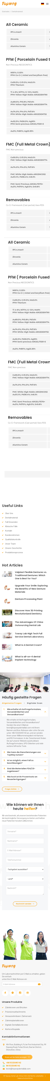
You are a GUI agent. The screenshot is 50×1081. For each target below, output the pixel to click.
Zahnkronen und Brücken (16, 1007)
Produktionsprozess (14, 552)
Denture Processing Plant (29, 599)
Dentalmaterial (11, 518)
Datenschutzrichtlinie (25, 1078)
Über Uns (9, 513)
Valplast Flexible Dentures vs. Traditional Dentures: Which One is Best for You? (31, 575)
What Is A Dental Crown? (28, 645)
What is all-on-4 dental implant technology (27, 658)
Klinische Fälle (11, 526)
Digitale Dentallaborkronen (16, 1025)
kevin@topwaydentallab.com (18, 1069)
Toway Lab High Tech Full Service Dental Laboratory (29, 635)
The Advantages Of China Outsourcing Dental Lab (29, 624)
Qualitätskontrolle (13, 539)
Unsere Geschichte (13, 548)
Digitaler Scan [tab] (34, 703)
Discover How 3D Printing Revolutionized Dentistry (28, 612)
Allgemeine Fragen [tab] (12, 703)
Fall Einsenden (11, 522)
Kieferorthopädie (12, 1029)
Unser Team (10, 544)
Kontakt (8, 531)
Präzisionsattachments (15, 1012)
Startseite (5, 12)
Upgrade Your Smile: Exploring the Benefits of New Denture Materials (31, 588)
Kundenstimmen (12, 535)
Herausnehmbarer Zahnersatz (18, 1016)
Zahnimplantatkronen (14, 1020)
